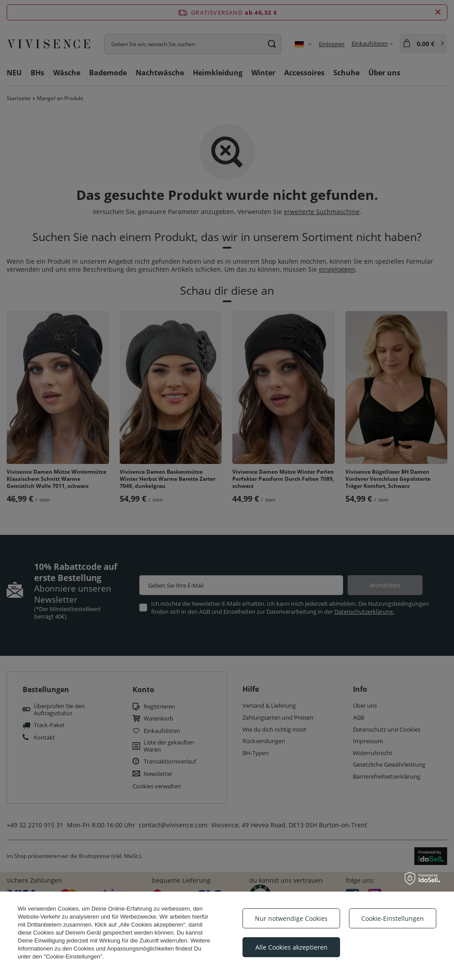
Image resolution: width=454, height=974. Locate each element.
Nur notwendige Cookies (291, 918)
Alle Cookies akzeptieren (291, 947)
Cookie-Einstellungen (392, 918)
